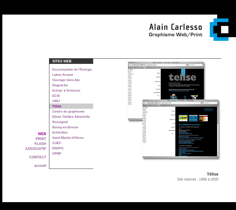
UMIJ (56, 101)
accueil (40, 166)
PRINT (41, 139)
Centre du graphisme (68, 111)
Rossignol (60, 122)
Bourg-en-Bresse (65, 127)
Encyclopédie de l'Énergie (72, 69)
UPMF (56, 153)
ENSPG (58, 148)
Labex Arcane (62, 74)
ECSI (56, 95)
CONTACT (37, 157)
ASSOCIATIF (35, 149)
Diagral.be (60, 85)
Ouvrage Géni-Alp (66, 80)
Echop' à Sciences (66, 90)
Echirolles (60, 132)
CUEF (56, 143)
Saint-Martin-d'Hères (68, 137)
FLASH (40, 144)
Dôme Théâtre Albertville (71, 116)
